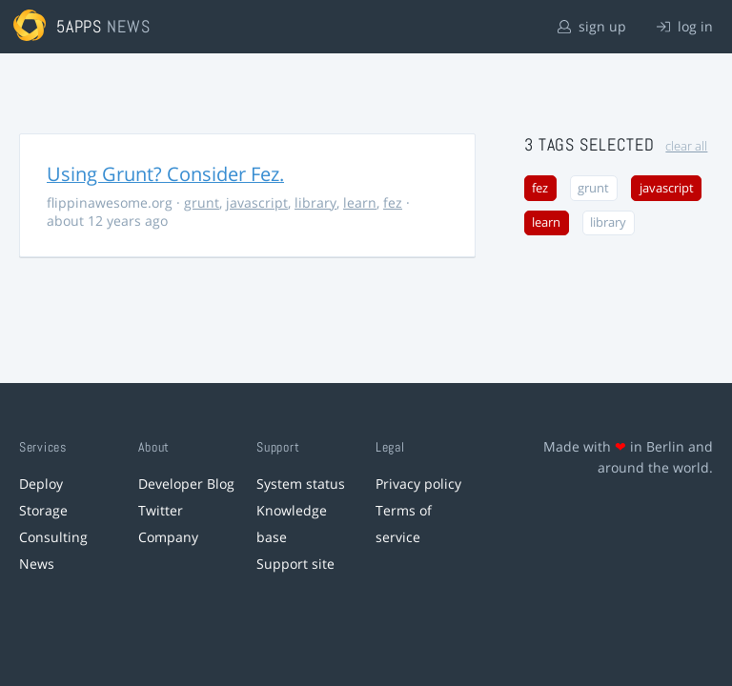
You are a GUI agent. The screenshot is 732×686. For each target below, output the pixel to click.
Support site (295, 564)
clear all (686, 146)
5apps (79, 26)
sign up (592, 26)
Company (168, 537)
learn (359, 202)
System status (300, 483)
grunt (201, 202)
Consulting (53, 537)
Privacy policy (418, 483)
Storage (43, 510)
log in (685, 26)
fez (392, 202)
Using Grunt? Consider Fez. (165, 174)
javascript (257, 202)
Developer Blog (186, 483)
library (315, 202)
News (36, 564)
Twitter (160, 510)
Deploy (41, 483)
